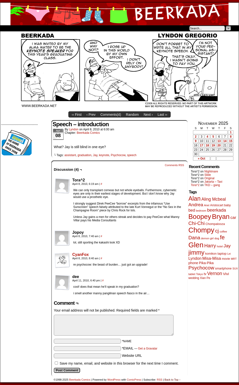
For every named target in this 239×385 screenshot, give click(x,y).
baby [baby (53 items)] (227, 205)
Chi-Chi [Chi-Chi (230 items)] (196, 223)
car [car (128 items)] (233, 217)
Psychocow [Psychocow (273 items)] (201, 267)
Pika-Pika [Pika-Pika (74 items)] (206, 263)
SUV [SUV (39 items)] (235, 268)
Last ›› (162, 114)
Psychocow (118, 155)
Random (132, 114)
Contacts (55, 28)
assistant (70, 155)
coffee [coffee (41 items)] (223, 231)
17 (201, 145)
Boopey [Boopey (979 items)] (199, 216)
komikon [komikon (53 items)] (211, 253)
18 (207, 145)
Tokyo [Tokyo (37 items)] (199, 274)
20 (219, 145)
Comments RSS (174, 165)
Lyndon (73, 129)
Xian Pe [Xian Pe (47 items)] (205, 278)
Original (209, 178)
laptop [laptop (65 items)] (221, 253)
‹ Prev (90, 114)
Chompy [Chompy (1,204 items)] (201, 230)
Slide (207, 175)
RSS (159, 379)
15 (230, 141)
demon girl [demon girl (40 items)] (207, 238)
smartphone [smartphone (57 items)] (223, 268)
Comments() (111, 114)
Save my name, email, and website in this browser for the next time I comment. (119, 363)
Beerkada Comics (119, 14)
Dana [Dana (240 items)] (194, 237)
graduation (85, 155)
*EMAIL (139, 348)
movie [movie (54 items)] (226, 258)
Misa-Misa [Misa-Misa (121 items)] (211, 258)
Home (7, 28)
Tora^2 (195, 185)
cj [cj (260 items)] (217, 230)
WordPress (113, 379)
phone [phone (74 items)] (193, 263)
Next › (148, 114)
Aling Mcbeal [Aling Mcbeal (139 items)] (213, 199)
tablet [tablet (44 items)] (191, 274)
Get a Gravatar (147, 348)
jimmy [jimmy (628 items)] (196, 252)
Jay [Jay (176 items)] (227, 245)
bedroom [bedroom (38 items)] (201, 210)
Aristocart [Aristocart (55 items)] (216, 205)
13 (219, 141)
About (21, 28)
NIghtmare (211, 171)
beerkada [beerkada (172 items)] (216, 210)
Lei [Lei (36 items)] (229, 253)
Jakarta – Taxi (213, 181)
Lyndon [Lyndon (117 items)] (195, 258)
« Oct (201, 158)
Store (36, 28)
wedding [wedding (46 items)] (193, 278)
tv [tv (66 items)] (205, 274)
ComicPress (134, 379)
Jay (95, 155)
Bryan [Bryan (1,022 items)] (221, 216)
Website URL (132, 356)
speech (132, 155)
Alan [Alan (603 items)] (194, 198)
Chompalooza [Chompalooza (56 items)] (215, 224)
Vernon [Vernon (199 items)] (214, 273)
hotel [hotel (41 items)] (220, 246)
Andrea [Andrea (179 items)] (195, 204)
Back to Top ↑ (173, 379)
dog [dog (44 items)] (216, 238)
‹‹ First (77, 114)
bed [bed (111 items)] (191, 210)
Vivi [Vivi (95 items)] (226, 274)
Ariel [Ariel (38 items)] (206, 205)
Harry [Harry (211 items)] (210, 245)
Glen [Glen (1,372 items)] (195, 245)
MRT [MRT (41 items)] (234, 258)
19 (213, 145)
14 (224, 141)
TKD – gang (212, 185)
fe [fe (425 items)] (222, 237)
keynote (104, 155)
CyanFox (80, 254)
